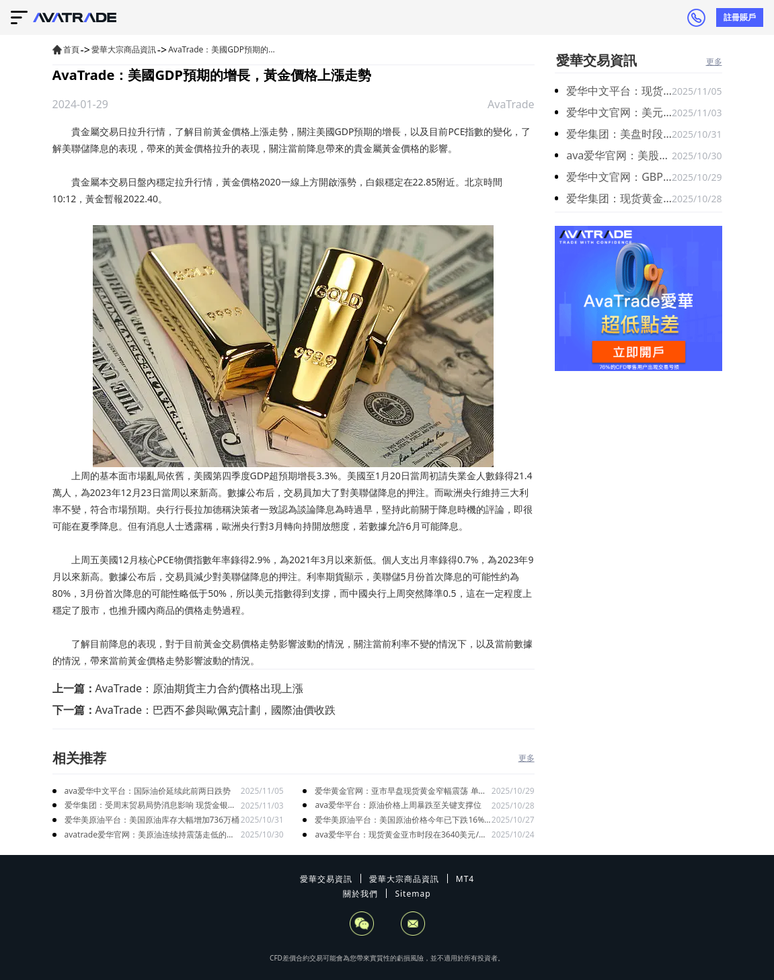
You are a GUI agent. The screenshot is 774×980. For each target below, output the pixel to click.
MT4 (465, 879)
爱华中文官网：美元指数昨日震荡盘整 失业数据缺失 (619, 112)
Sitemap (412, 893)
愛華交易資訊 (596, 60)
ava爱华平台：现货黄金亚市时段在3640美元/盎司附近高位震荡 (400, 835)
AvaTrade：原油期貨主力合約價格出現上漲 (199, 688)
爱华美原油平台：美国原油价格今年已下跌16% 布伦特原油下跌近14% (399, 820)
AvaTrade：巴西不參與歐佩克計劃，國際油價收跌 (215, 709)
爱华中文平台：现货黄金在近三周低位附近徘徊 (619, 90)
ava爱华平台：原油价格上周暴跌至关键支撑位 (398, 805)
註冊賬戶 (740, 17)
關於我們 (360, 893)
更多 (526, 758)
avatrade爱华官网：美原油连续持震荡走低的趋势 (150, 835)
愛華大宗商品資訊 (123, 49)
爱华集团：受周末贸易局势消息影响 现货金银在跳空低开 (150, 805)
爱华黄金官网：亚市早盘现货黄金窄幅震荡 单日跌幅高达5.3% (400, 791)
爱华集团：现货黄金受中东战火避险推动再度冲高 (619, 198)
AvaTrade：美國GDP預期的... (221, 49)
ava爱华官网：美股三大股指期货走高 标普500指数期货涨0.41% (619, 155)
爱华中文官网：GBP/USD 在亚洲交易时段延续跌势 (619, 176)
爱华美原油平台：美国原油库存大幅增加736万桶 (152, 819)
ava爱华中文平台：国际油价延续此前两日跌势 (148, 791)
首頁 (71, 49)
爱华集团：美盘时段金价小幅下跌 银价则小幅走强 (619, 133)
